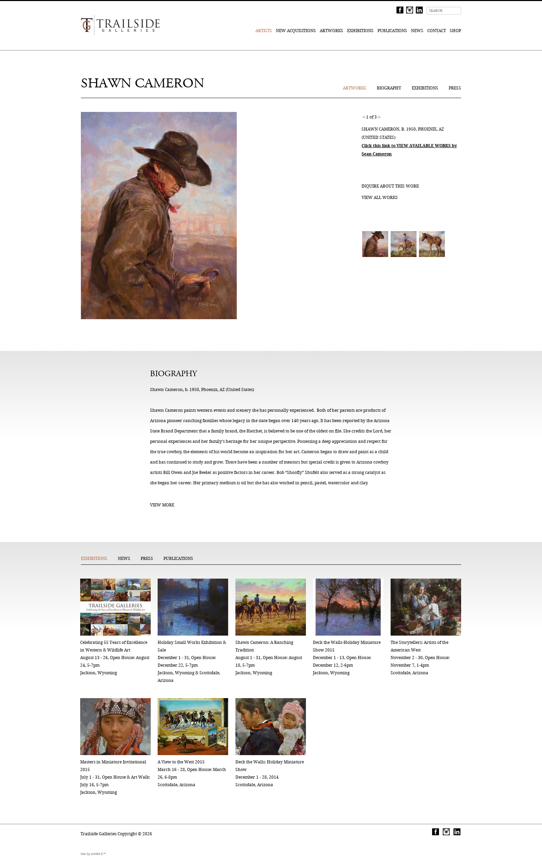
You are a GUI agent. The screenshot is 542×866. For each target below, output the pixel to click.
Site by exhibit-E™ (93, 854)
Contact (436, 30)
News (417, 30)
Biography (389, 88)
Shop (455, 30)
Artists (263, 30)
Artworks (331, 30)
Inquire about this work (390, 186)
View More (162, 504)
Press (455, 88)
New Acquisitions (296, 30)
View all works (380, 197)
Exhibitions (360, 30)
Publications (392, 30)
